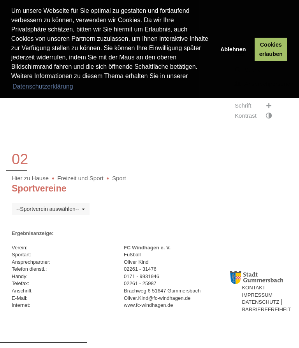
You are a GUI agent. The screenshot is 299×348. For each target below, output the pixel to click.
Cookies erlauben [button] (271, 49)
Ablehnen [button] (233, 49)
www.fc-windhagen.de (148, 305)
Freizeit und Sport (80, 178)
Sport (119, 178)
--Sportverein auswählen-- (50, 209)
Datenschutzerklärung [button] (42, 86)
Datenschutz (260, 302)
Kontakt (253, 288)
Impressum (257, 295)
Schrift (257, 106)
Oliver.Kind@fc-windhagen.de (157, 298)
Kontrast (257, 116)
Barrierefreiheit (266, 309)
